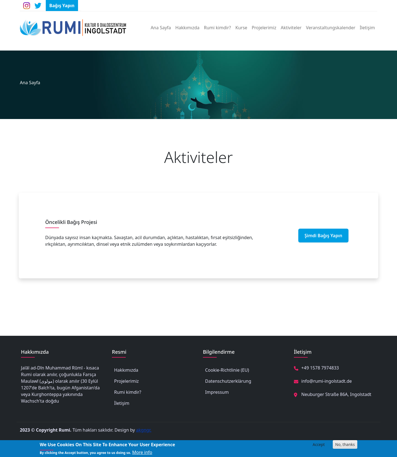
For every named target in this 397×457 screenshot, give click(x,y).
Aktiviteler (291, 28)
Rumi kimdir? (217, 28)
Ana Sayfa (161, 28)
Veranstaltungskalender (330, 28)
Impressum (217, 392)
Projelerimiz (264, 28)
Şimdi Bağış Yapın (323, 236)
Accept (319, 445)
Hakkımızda (187, 28)
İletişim (367, 28)
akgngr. (143, 430)
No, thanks (345, 445)
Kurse (241, 28)
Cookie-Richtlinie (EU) (227, 370)
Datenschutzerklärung (228, 381)
